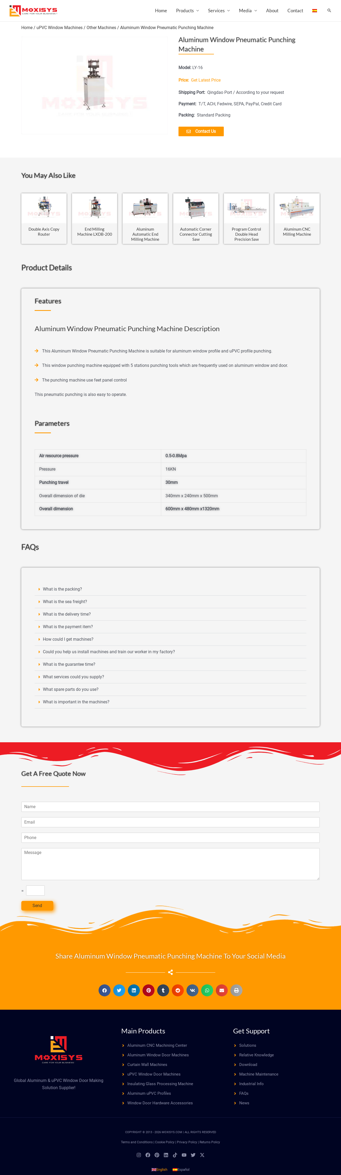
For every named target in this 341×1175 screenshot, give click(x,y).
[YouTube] (184, 1158)
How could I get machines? (68, 641)
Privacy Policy (187, 1146)
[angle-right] (155, 1047)
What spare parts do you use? (71, 691)
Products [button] (185, 10)
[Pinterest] (157, 1158)
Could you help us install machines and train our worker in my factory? (109, 653)
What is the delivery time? (67, 616)
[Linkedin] (166, 1158)
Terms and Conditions (137, 1146)
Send (37, 907)
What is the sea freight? (65, 603)
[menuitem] (315, 10)
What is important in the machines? (76, 703)
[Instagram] (138, 1158)
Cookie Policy (164, 1146)
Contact (295, 10)
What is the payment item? (68, 628)
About (272, 10)
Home (161, 10)
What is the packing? (62, 590)
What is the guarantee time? (69, 666)
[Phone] (170, 839)
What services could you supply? (73, 678)
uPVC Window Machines (59, 27)
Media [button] (245, 10)
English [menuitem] (161, 1173)
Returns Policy (210, 1146)
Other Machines (101, 27)
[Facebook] (147, 1158)
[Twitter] (193, 1158)
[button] (329, 11)
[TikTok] (175, 1158)
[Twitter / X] (202, 1158)
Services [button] (216, 10)
